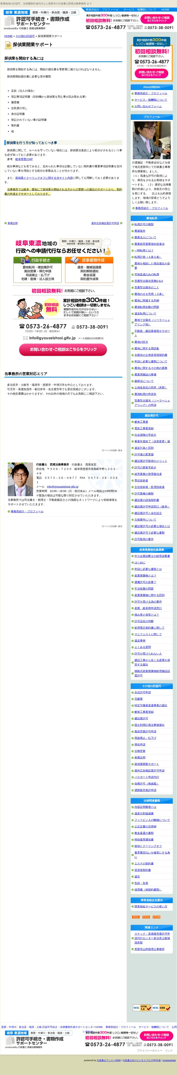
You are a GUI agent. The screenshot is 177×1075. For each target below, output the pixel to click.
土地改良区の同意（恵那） (150, 387)
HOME (165, 9)
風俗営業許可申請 (145, 731)
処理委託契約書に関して (149, 627)
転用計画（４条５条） (148, 256)
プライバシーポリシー (149, 1050)
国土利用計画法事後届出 (149, 724)
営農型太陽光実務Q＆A (148, 280)
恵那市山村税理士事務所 (149, 949)
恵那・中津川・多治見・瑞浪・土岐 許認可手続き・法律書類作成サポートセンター (37, 19)
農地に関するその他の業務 (150, 368)
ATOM (156, 917)
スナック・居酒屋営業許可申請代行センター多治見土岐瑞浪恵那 (152, 938)
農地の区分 (141, 341)
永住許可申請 (142, 692)
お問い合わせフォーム (148, 106)
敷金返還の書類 (144, 833)
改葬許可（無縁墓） (146, 783)
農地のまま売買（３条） (149, 294)
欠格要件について (145, 519)
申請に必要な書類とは (148, 569)
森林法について (144, 381)
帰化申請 (139, 744)
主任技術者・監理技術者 (149, 487)
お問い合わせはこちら (157, 19)
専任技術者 (141, 480)
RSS (135, 917)
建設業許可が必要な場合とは (152, 526)
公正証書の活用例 (145, 826)
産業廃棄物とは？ (145, 575)
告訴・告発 (141, 883)
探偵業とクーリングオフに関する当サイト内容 (44, 177)
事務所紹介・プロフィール (102, 9)
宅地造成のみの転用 (146, 274)
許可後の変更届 (144, 454)
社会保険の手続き (145, 434)
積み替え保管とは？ (146, 614)
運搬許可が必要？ (145, 582)
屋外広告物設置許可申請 (105, 223)
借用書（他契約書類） (148, 889)
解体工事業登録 (144, 711)
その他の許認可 (25, 36)
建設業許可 (141, 718)
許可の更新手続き (145, 467)
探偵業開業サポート (146, 764)
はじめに (139, 562)
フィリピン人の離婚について (152, 820)
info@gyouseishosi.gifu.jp (63, 486)
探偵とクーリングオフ (148, 846)
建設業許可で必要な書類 (149, 532)
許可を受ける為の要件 (148, 601)
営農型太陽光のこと (146, 287)
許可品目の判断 (144, 621)
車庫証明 (13, 223)
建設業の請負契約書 (146, 500)
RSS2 (146, 917)
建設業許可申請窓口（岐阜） (152, 506)
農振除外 (139, 230)
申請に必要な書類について (150, 361)
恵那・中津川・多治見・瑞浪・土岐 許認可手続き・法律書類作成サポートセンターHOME (52, 1027)
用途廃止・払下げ (145, 738)
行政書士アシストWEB (109, 1060)
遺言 (137, 876)
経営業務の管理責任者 (148, 474)
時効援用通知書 (144, 839)
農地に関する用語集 (146, 348)
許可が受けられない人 (148, 653)
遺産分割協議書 (144, 813)
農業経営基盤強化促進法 (149, 243)
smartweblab (169, 1060)
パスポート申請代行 (146, 777)
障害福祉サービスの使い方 (150, 906)
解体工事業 (141, 421)
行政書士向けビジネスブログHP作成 (142, 1060)
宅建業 (138, 698)
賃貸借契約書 (142, 870)
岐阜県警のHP (24, 159)
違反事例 (139, 640)
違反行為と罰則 (144, 447)
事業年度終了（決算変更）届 (152, 441)
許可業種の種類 (144, 493)
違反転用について (145, 313)
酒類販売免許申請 (145, 790)
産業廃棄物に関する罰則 (149, 595)
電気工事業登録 (144, 428)
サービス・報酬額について (140, 9)
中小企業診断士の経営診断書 (152, 556)
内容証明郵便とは (145, 807)
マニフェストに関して (148, 634)
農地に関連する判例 (146, 300)
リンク (169, 1050)
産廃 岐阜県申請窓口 (148, 608)
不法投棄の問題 (144, 588)
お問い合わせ (157, 1035)
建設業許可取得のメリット (150, 461)
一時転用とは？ (144, 250)
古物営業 (139, 751)
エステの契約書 (144, 863)
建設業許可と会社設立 (148, 513)
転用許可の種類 (144, 224)
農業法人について (145, 237)
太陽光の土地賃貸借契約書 (150, 355)
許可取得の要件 (144, 539)
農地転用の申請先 (145, 394)
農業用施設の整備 (145, 374)
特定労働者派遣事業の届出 (150, 705)
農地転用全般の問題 (146, 307)
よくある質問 (142, 647)
